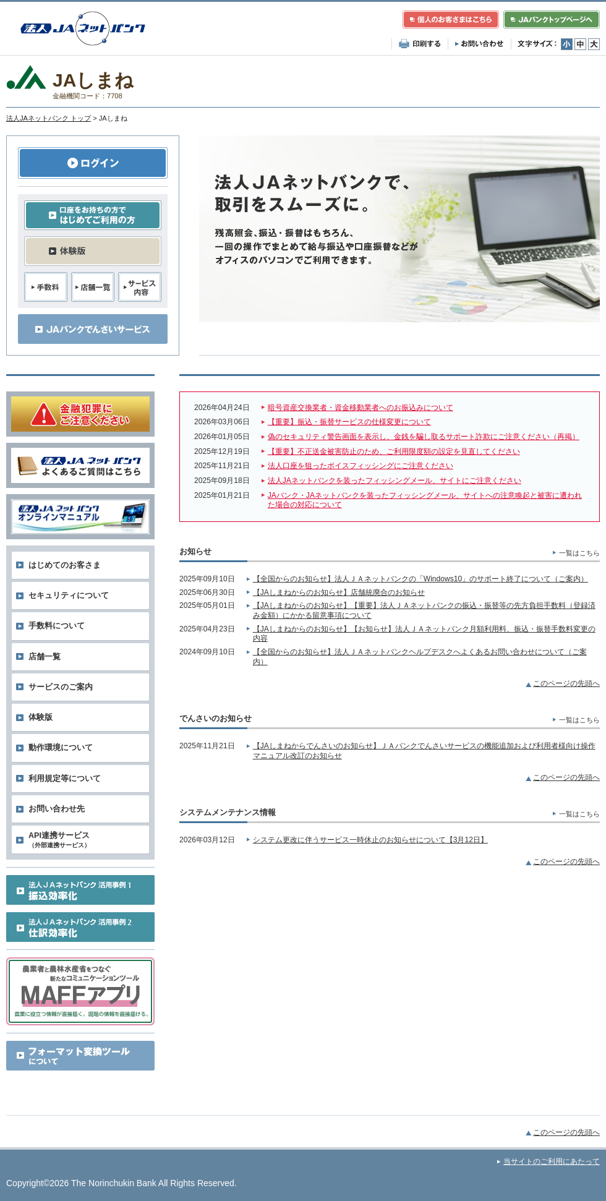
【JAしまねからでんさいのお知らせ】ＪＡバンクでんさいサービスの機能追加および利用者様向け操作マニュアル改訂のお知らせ (424, 751)
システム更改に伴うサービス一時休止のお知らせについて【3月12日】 (370, 840)
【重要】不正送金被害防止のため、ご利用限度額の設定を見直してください (394, 451)
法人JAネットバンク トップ (48, 118)
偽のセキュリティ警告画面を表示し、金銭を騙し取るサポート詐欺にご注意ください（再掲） (423, 436)
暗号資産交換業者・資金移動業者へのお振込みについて (360, 407)
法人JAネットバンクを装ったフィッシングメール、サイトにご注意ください (394, 480)
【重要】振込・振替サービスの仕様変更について (349, 421)
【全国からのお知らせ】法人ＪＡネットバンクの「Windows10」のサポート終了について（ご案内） (420, 579)
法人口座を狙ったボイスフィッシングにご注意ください (360, 465)
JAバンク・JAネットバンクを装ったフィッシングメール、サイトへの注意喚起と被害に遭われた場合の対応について (425, 500)
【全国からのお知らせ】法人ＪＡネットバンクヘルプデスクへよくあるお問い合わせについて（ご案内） (420, 657)
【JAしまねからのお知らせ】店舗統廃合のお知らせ (339, 592)
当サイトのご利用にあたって (551, 1161)
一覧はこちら (579, 553)
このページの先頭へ (566, 683)
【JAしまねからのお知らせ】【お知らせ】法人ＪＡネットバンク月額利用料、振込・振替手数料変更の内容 (424, 634)
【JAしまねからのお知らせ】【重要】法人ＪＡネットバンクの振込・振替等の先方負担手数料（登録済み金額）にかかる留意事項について (424, 610)
